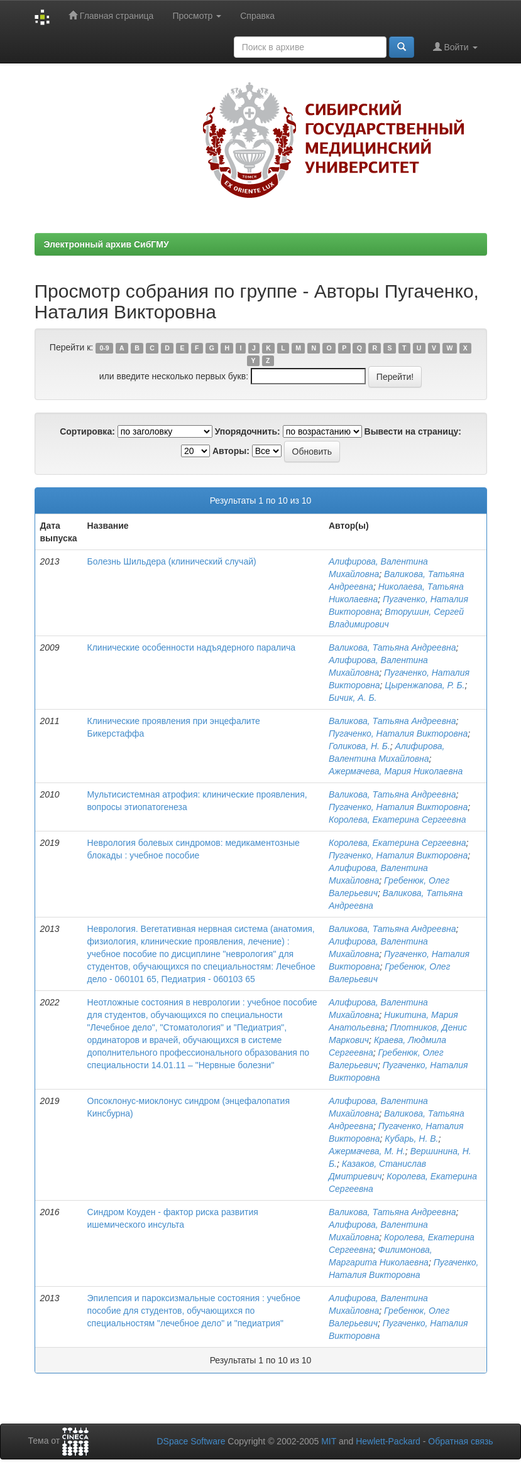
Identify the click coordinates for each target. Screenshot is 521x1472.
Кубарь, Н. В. (411, 1139)
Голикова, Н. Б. (359, 746)
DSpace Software (190, 1441)
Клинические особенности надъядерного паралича (191, 647)
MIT (328, 1441)
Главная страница (111, 15)
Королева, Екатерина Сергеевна (397, 819)
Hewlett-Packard (388, 1441)
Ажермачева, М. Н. (367, 1151)
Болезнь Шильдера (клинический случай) (171, 561)
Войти (455, 46)
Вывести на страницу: (413, 431)
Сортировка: (87, 431)
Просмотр (196, 16)
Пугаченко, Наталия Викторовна (398, 733)
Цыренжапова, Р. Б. (424, 685)
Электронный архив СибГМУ (106, 244)
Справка (257, 16)
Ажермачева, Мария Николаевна (396, 771)
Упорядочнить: (247, 431)
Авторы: (231, 451)
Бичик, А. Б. (352, 698)
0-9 (104, 348)
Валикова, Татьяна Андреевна (392, 647)
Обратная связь (460, 1441)
